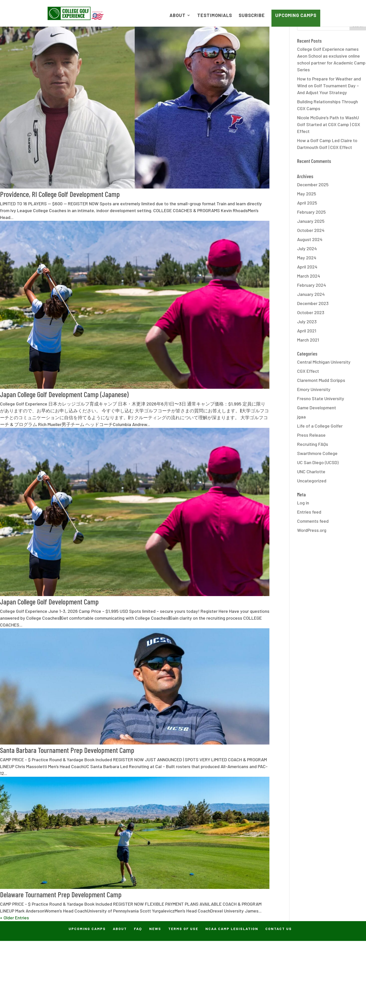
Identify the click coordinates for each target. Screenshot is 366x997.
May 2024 (306, 257)
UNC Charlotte (311, 471)
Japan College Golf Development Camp (49, 601)
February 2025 (311, 212)
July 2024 (307, 248)
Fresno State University (320, 398)
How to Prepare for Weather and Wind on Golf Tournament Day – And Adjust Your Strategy (329, 85)
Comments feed (313, 521)
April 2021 (306, 330)
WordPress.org (311, 530)
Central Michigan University (323, 362)
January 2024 (311, 294)
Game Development (316, 407)
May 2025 (306, 193)
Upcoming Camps (295, 15)
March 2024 (308, 276)
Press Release (311, 435)
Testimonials (214, 15)
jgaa (301, 416)
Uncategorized (311, 480)
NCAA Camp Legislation (231, 928)
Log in (303, 502)
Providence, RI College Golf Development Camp (60, 194)
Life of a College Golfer (320, 426)
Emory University (313, 389)
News (155, 928)
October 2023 (310, 312)
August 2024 (309, 239)
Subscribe (252, 15)
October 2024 (310, 230)
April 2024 (307, 266)
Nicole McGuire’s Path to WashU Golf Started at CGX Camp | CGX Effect (328, 124)
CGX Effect (308, 371)
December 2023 (313, 303)
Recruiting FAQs (312, 444)
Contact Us (278, 928)
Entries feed (309, 512)
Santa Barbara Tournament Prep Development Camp (67, 750)
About (178, 15)
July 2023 (307, 321)
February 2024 (311, 285)
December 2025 (313, 184)
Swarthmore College (317, 453)
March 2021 (308, 340)
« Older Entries (14, 917)
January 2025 (311, 221)
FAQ (138, 928)
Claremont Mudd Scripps (321, 380)
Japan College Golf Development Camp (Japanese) (64, 394)
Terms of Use (183, 928)
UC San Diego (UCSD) (318, 462)
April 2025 (307, 203)
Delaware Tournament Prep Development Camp (60, 894)
